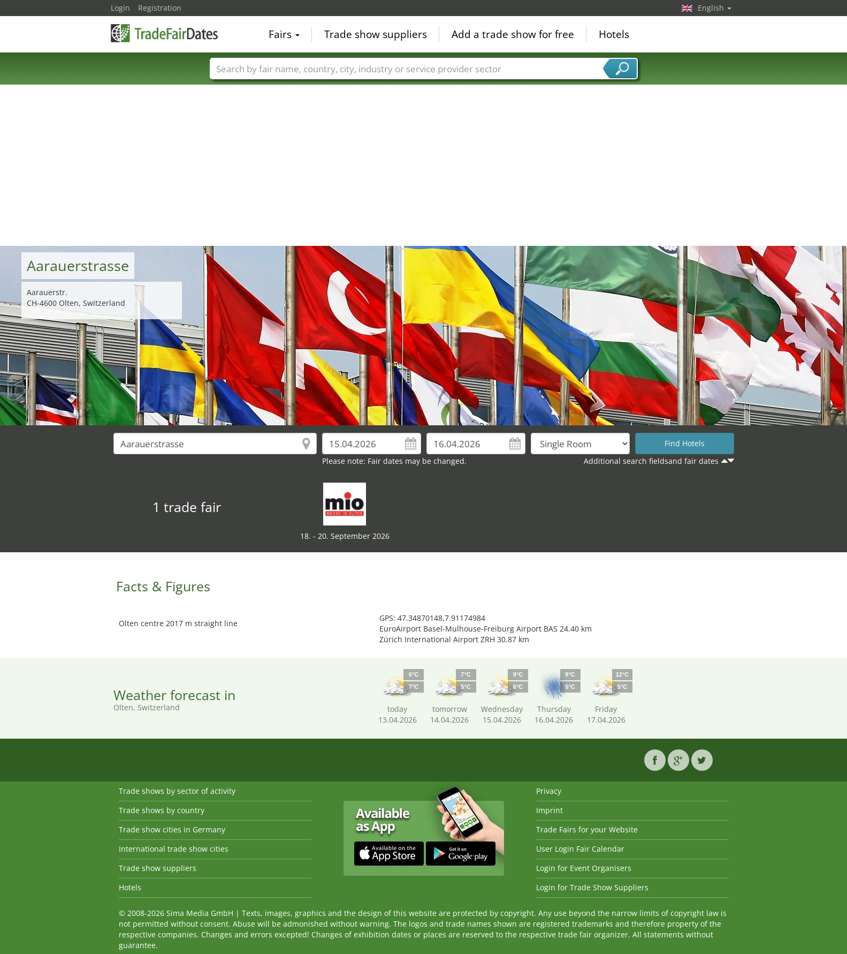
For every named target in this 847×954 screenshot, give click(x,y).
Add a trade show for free (513, 34)
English (714, 8)
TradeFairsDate (164, 33)
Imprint (549, 810)
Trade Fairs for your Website (587, 829)
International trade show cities (173, 849)
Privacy (548, 791)
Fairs (284, 34)
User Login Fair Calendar (580, 849)
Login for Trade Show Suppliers (592, 887)
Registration (159, 8)
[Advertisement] (424, 166)
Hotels (614, 34)
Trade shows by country (161, 810)
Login (120, 8)
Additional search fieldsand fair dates (651, 461)
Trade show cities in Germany (172, 829)
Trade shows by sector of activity (177, 791)
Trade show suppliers (375, 34)
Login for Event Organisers (583, 868)
